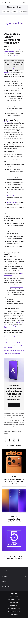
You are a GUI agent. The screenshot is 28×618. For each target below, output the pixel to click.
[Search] (20, 2)
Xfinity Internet (16, 55)
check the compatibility (16, 287)
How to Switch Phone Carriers (12, 353)
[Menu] (2, 2)
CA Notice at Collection (14, 602)
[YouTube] (9, 587)
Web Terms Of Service (14, 599)
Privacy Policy (14, 605)
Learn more (14, 405)
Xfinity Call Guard (11, 196)
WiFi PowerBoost (11, 202)
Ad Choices (14, 614)
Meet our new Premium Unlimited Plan (14, 350)
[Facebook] (6, 587)
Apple (5, 326)
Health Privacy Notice (14, 611)
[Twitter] (3, 587)
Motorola (6, 327)
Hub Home (6, 11)
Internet (15, 11)
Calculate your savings (14, 68)
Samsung (9, 326)
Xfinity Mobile (7, 72)
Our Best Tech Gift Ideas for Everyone (14, 343)
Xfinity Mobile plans (9, 122)
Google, (15, 326)
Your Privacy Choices (14, 608)
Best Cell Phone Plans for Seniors (13, 340)
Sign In (24, 2)
